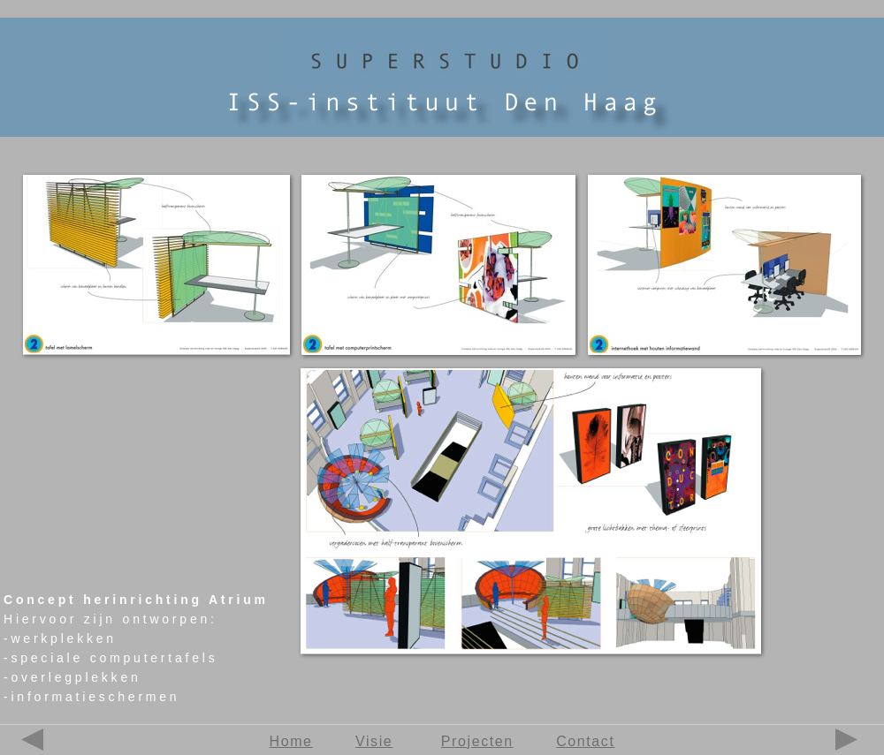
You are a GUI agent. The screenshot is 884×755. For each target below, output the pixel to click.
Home (291, 741)
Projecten (477, 741)
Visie (373, 741)
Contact (585, 741)
